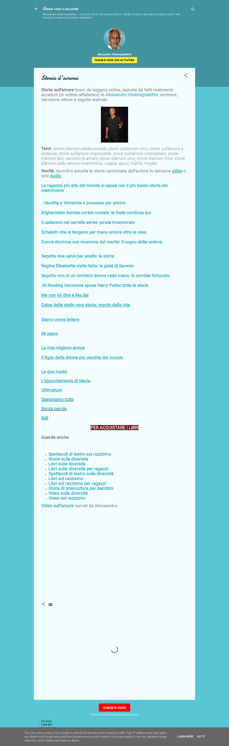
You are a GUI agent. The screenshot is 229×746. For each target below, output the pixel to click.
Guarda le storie (114, 707)
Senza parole (53, 408)
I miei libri (46, 724)
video (177, 170)
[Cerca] (193, 9)
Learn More (185, 736)
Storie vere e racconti (60, 9)
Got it (201, 736)
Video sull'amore (57, 505)
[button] (186, 76)
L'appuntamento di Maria (65, 380)
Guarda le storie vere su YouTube (114, 60)
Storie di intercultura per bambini (80, 488)
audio (55, 175)
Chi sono (46, 721)
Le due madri (54, 371)
